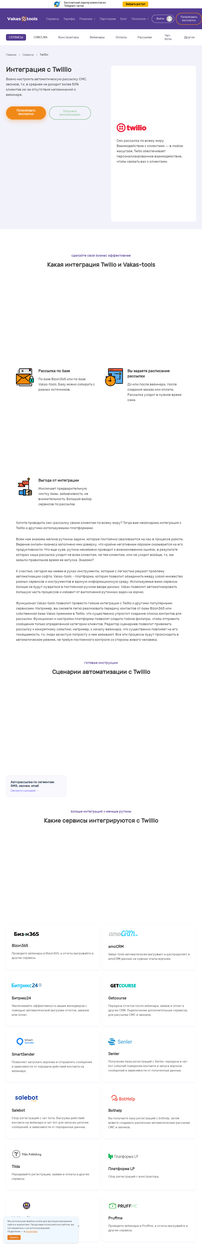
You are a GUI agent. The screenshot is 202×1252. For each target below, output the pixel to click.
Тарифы (69, 19)
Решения (85, 19)
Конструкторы (68, 37)
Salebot (53, 1124)
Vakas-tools (22, 18)
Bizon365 (53, 957)
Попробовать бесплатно (189, 18)
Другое (189, 37)
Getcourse (149, 1011)
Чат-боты (168, 37)
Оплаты (121, 37)
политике (31, 1231)
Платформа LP (149, 1178)
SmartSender (53, 1068)
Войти (164, 19)
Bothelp (149, 1124)
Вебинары (97, 37)
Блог (123, 19)
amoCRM (149, 957)
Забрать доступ (135, 4)
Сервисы (52, 19)
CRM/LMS (40, 37)
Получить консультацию (70, 112)
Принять (14, 1237)
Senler (149, 1068)
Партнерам (108, 19)
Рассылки (145, 37)
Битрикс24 (53, 1011)
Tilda (53, 1178)
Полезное (139, 19)
